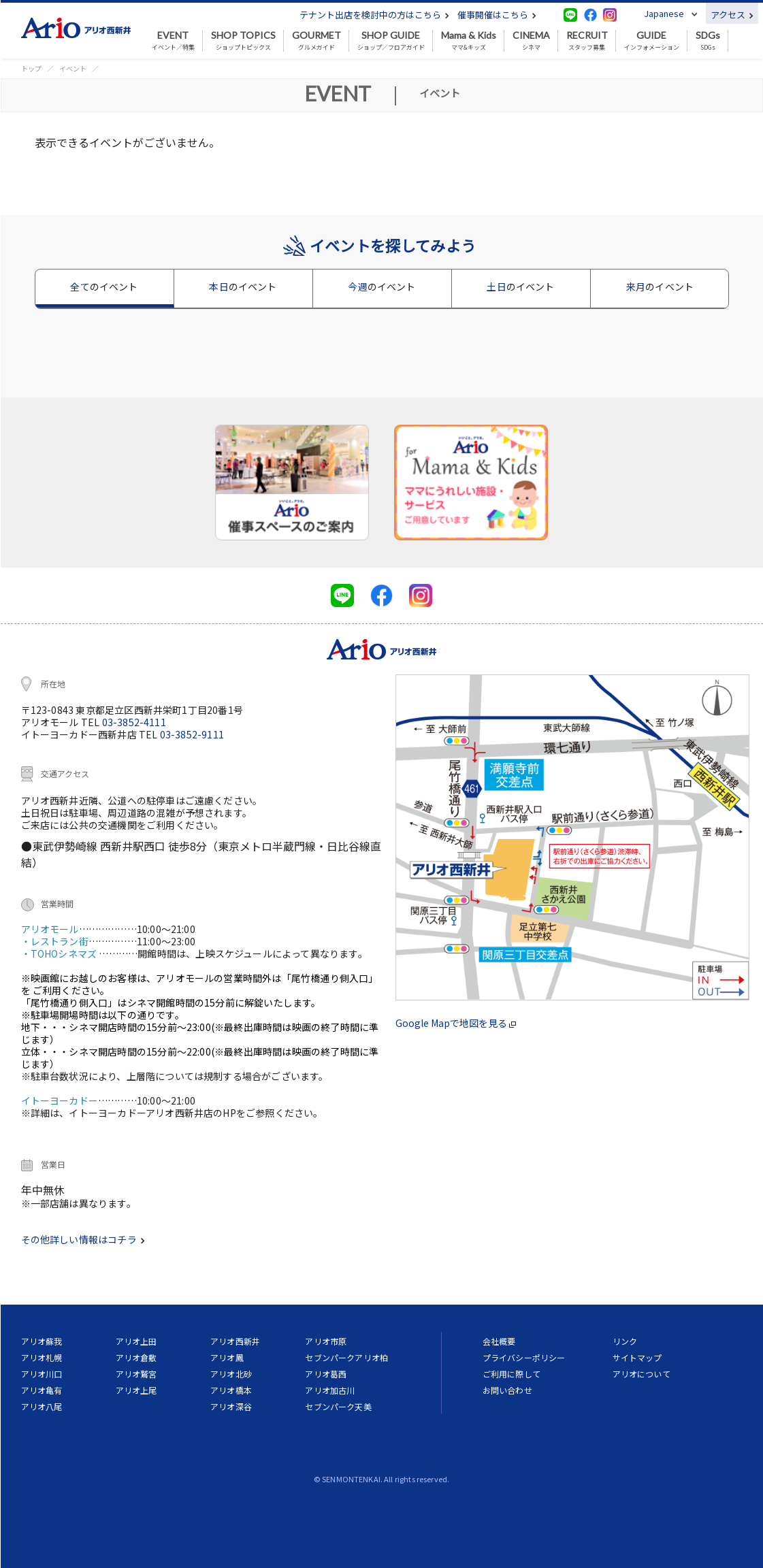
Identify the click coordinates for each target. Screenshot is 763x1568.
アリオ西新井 (235, 1341)
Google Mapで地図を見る (455, 1023)
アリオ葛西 (325, 1373)
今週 (381, 286)
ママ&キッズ (468, 41)
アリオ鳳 (227, 1357)
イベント (72, 68)
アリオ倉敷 (136, 1357)
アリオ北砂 (231, 1373)
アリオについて (641, 1373)
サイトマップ (637, 1357)
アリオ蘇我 (42, 1341)
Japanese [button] (664, 13)
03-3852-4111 (134, 722)
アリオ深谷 (231, 1406)
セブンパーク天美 (338, 1406)
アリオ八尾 (42, 1406)
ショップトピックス (243, 41)
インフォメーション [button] (651, 41)
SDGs (708, 41)
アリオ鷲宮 (136, 1373)
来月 (660, 286)
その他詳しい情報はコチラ (83, 1239)
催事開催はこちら (496, 14)
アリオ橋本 (231, 1390)
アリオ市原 (325, 1341)
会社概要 (499, 1341)
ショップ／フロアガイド (391, 41)
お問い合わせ (507, 1390)
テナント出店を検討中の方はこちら (374, 14)
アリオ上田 (136, 1341)
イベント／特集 (173, 41)
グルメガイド (316, 41)
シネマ (531, 41)
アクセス (732, 14)
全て (103, 286)
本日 (242, 286)
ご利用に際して (511, 1373)
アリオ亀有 (42, 1390)
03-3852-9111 (192, 734)
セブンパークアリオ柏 (346, 1357)
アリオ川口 (42, 1373)
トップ (31, 68)
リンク (625, 1341)
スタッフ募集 (587, 41)
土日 (520, 286)
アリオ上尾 (136, 1390)
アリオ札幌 (42, 1357)
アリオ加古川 (330, 1390)
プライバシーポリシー (524, 1357)
